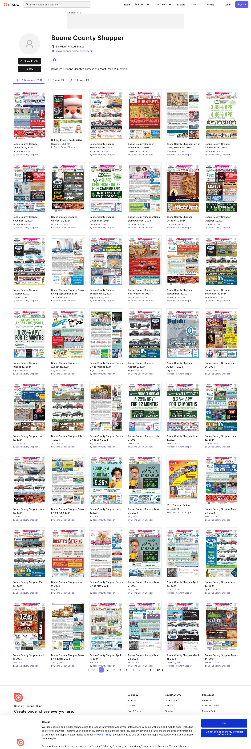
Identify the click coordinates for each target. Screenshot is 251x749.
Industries (169, 716)
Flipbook (169, 711)
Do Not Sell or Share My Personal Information (126, 741)
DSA (85, 741)
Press (130, 716)
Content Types (171, 700)
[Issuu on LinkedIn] (194, 741)
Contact (131, 722)
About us (131, 700)
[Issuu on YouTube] (233, 741)
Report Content (62, 741)
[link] (127, 4)
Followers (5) (79, 80)
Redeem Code (209, 711)
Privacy (27, 741)
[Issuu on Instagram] (220, 741)
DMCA (76, 741)
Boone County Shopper (27, 154)
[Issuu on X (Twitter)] (207, 741)
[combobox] (59, 4)
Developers (208, 700)
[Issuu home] (11, 4)
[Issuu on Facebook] (182, 741)
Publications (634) (29, 80)
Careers (131, 705)
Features (169, 705)
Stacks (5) (55, 80)
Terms (17, 741)
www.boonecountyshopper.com (74, 51)
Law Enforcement (43, 741)
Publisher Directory (211, 705)
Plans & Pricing (134, 711)
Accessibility (97, 741)
